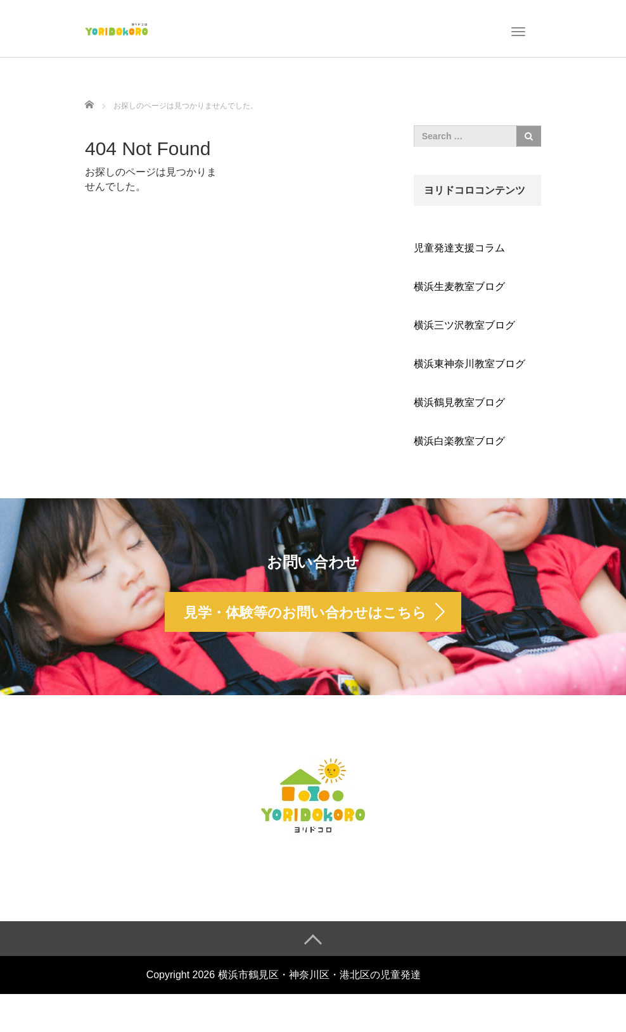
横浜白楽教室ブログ (459, 441)
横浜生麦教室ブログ (459, 286)
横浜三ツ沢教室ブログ (464, 325)
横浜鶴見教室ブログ (459, 402)
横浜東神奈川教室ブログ (469, 363)
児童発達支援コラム (459, 247)
